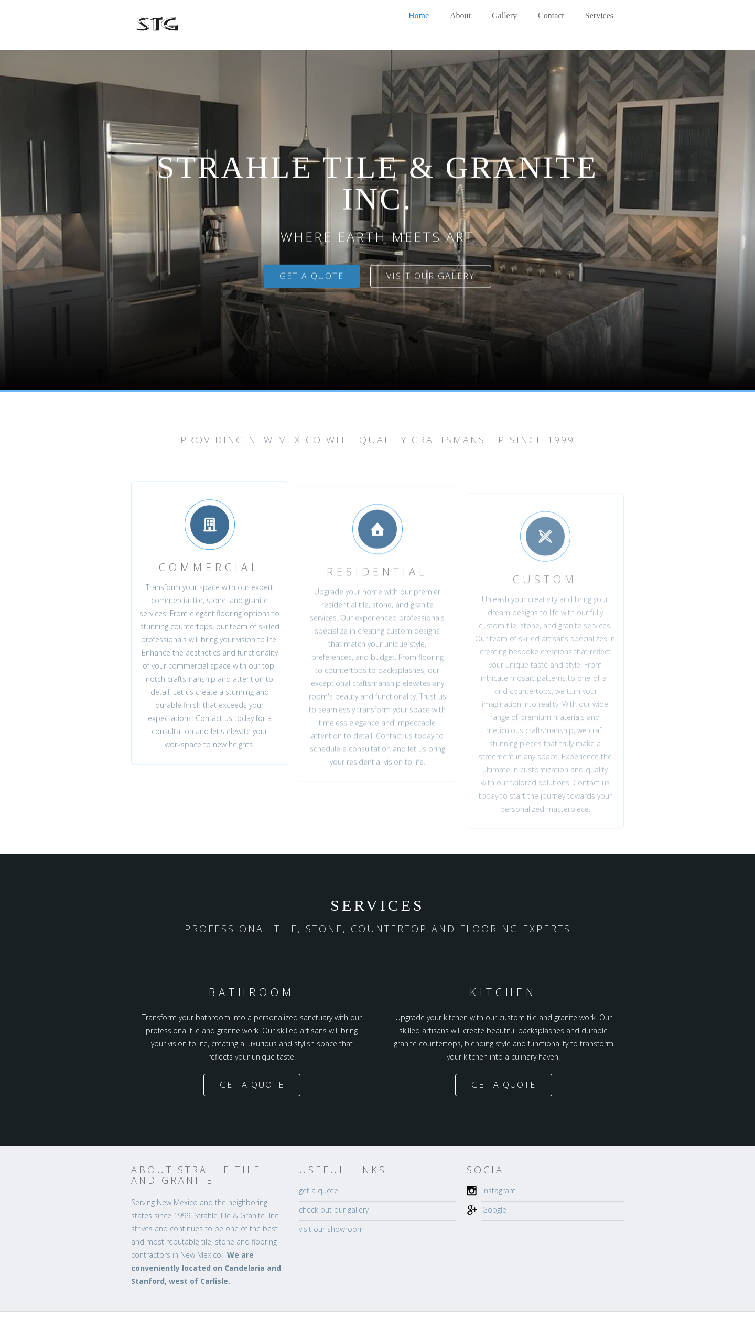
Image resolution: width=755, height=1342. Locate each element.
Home (418, 15)
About (460, 15)
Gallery (504, 15)
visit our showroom (331, 1229)
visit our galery (430, 276)
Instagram (499, 1190)
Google (494, 1210)
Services (599, 15)
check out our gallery (334, 1210)
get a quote (311, 276)
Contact (551, 15)
